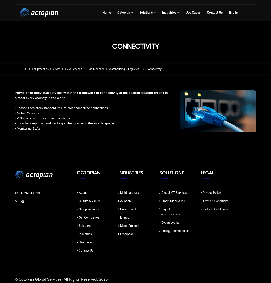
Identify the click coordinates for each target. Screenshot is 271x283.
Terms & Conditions (215, 201)
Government (127, 209)
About (82, 192)
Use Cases (85, 242)
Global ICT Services (173, 192)
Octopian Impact (89, 209)
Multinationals (128, 192)
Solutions (84, 225)
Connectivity (154, 69)
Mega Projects (128, 225)
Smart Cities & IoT (172, 201)
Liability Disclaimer (214, 209)
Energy (123, 217)
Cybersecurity (169, 222)
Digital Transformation (169, 212)
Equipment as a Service (46, 69)
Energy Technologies (174, 231)
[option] (218, 111)
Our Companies (88, 217)
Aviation (124, 201)
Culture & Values (89, 201)
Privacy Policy (211, 192)
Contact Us (85, 250)
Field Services (73, 69)
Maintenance (96, 69)
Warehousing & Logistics (124, 69)
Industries (84, 234)
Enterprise (126, 234)
